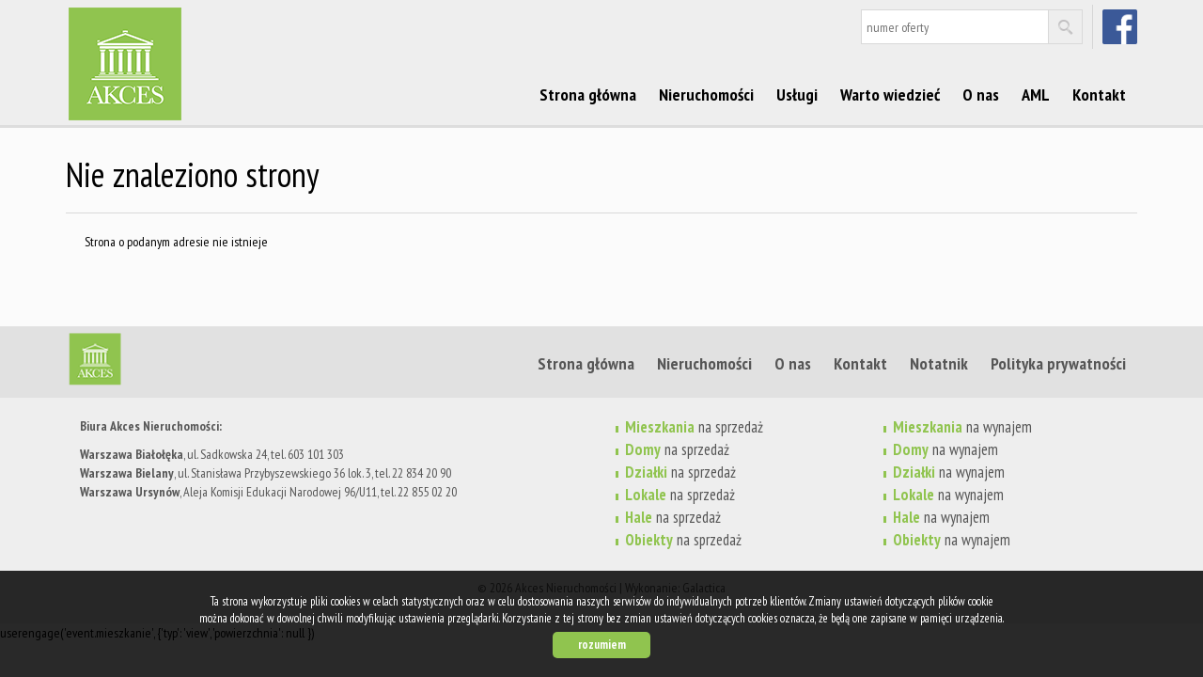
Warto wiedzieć (890, 94)
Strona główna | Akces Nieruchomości (211, 363)
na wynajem (962, 427)
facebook (1121, 26)
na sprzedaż (694, 427)
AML (1036, 94)
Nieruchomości (706, 94)
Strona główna (587, 94)
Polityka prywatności (1058, 363)
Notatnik (939, 363)
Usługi (797, 94)
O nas (980, 94)
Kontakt (1099, 94)
